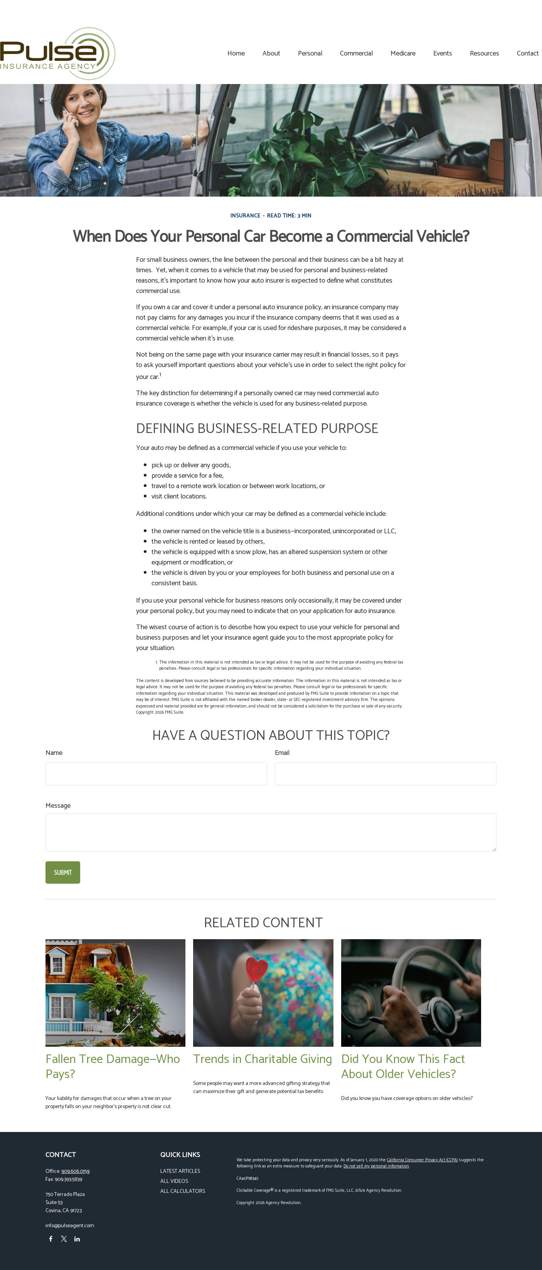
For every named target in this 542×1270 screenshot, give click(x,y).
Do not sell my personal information (376, 1166)
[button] (190, 30)
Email (282, 753)
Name (53, 753)
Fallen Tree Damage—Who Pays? (112, 1067)
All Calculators (182, 1191)
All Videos (174, 1181)
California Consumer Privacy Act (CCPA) (422, 1160)
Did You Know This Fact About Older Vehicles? (403, 1067)
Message (58, 806)
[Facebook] (50, 1239)
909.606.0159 (75, 1171)
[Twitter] (64, 1239)
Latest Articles (180, 1171)
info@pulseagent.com (69, 1226)
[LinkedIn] (77, 1239)
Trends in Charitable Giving (262, 1059)
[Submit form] (62, 872)
